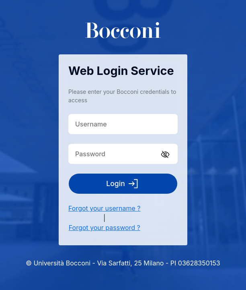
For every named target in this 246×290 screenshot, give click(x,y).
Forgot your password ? (104, 228)
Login (123, 184)
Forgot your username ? (104, 208)
